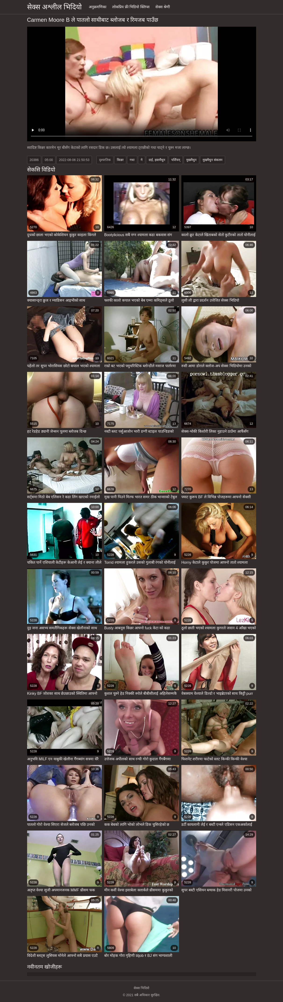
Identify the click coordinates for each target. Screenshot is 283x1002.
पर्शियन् (175, 160)
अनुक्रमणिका (97, 7)
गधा (132, 160)
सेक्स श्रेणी (162, 7)
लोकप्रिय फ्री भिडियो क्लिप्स (130, 7)
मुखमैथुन (191, 160)
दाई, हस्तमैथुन (157, 160)
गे (142, 160)
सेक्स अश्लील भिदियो (54, 7)
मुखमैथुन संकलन (212, 160)
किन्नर (120, 160)
